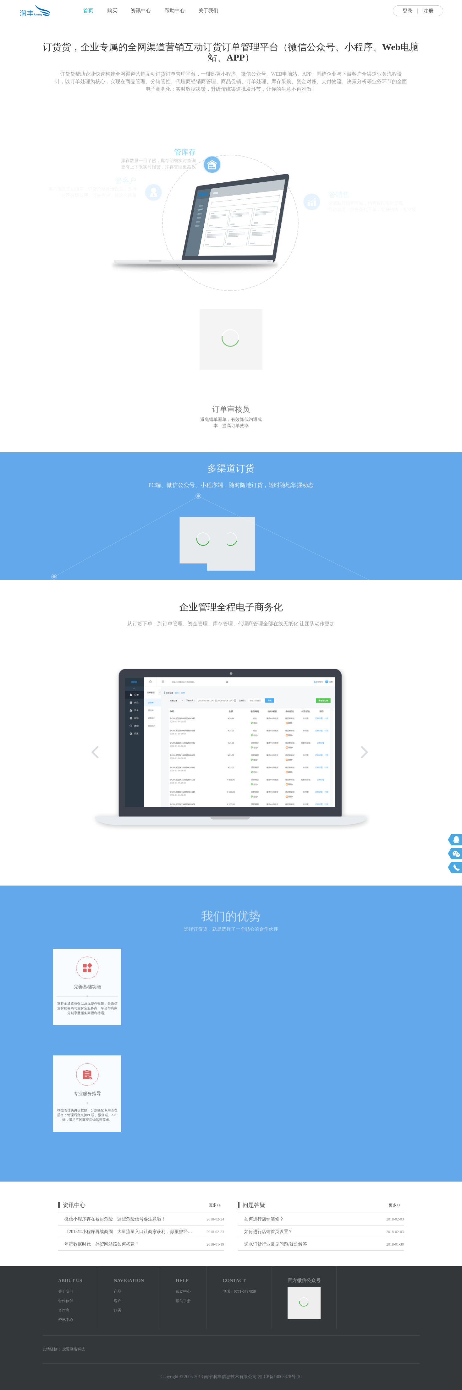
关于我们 (208, 10)
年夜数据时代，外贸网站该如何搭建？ (101, 1244)
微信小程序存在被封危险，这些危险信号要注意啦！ (115, 1219)
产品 (117, 1291)
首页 (88, 10)
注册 (428, 10)
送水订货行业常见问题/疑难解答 (275, 1244)
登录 (408, 10)
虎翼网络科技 (73, 1349)
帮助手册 (183, 1301)
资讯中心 (141, 10)
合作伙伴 (65, 1301)
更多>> (215, 1205)
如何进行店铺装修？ (264, 1219)
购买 (112, 10)
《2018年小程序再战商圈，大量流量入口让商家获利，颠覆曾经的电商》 (128, 1231)
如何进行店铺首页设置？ (268, 1231)
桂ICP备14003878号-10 (279, 1376)
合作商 (63, 1310)
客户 (117, 1301)
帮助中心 (175, 10)
